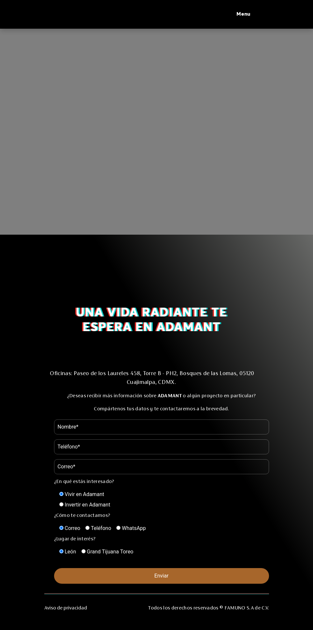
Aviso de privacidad (65, 607)
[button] (252, 14)
